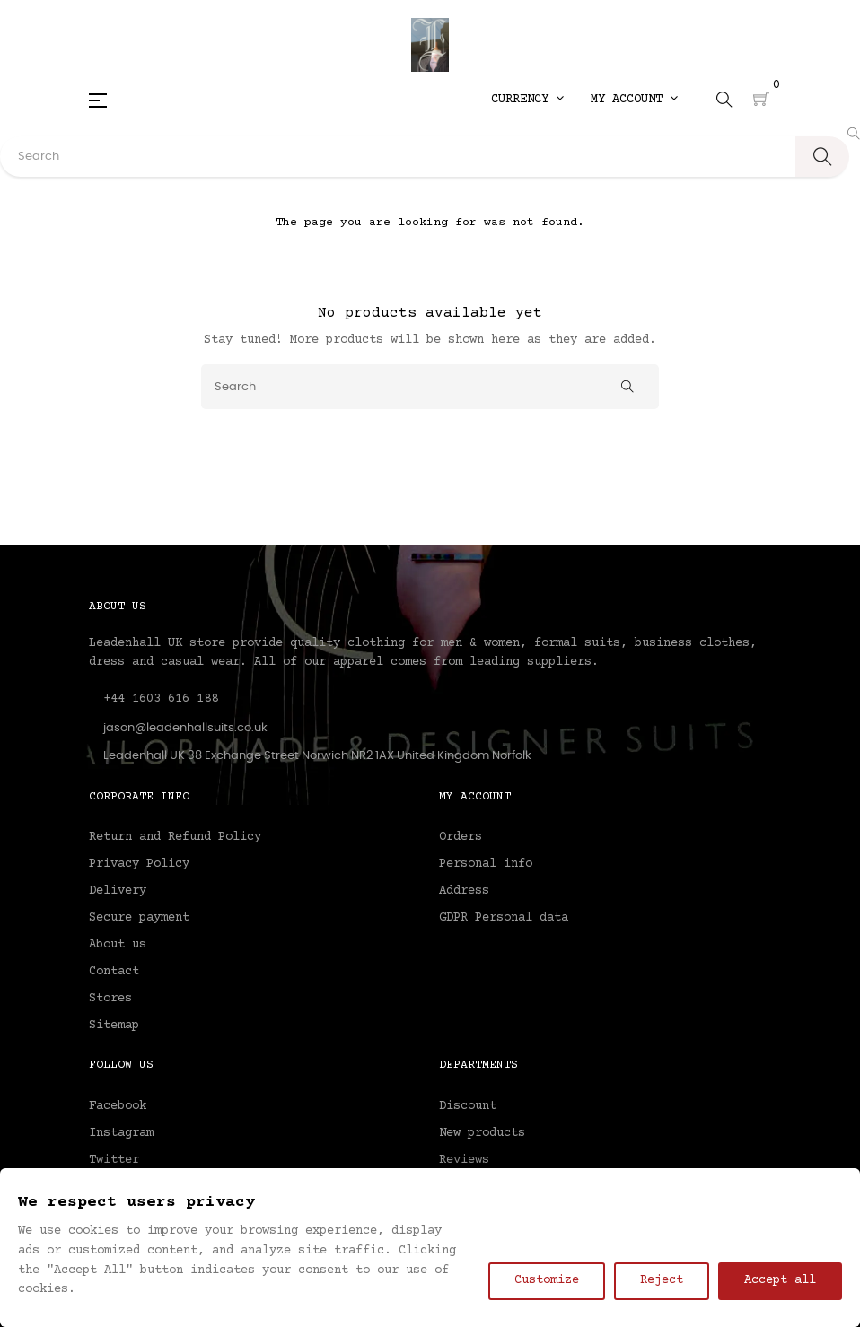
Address (464, 891)
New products (482, 1133)
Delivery (117, 891)
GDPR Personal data (503, 918)
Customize (546, 1280)
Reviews (464, 1160)
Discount (467, 1106)
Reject (661, 1280)
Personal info (485, 864)
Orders (460, 837)
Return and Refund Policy (175, 837)
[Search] (430, 387)
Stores (110, 998)
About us (117, 945)
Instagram (121, 1133)
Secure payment (139, 918)
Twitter (114, 1160)
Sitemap (114, 1025)
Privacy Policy (139, 864)
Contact (114, 972)
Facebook (117, 1106)
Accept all (780, 1280)
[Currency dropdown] (527, 100)
